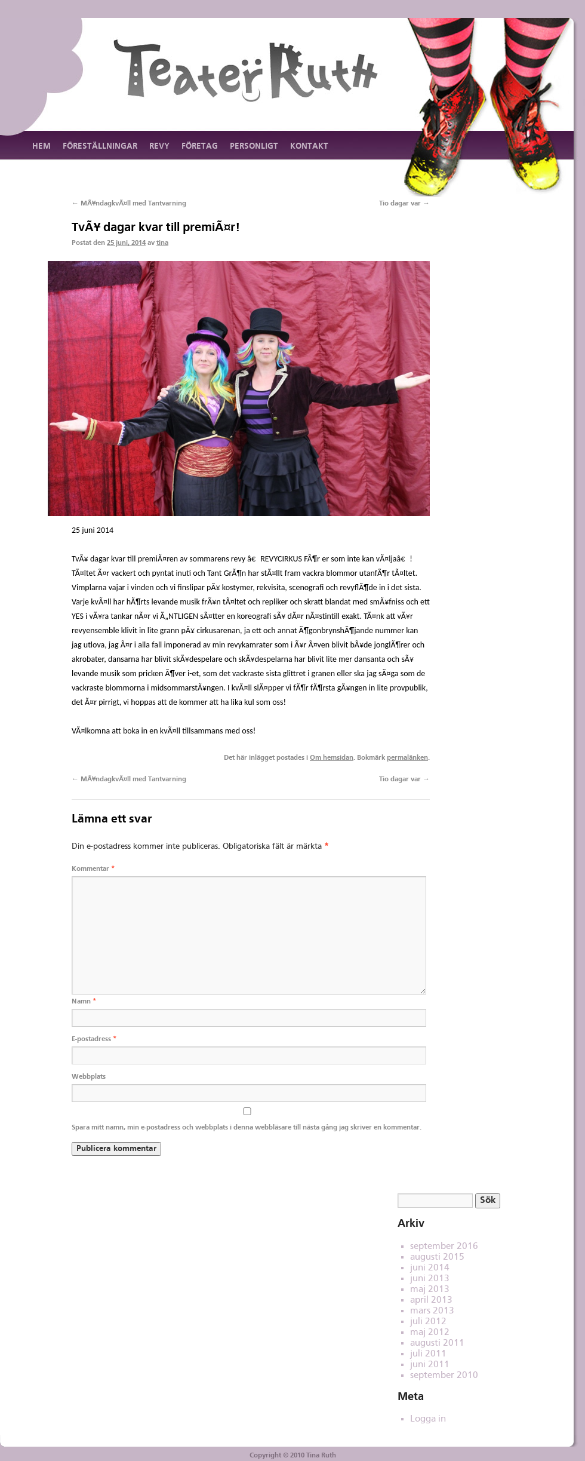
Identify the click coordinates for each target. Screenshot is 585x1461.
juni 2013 (429, 1279)
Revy (159, 146)
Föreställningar (100, 146)
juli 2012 (428, 1322)
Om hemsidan (331, 758)
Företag (199, 146)
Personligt (254, 146)
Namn (84, 1001)
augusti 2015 (437, 1257)
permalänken (407, 758)
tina (162, 243)
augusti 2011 (437, 1343)
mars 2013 (432, 1311)
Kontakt (309, 146)
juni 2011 (429, 1365)
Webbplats (89, 1077)
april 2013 (431, 1300)
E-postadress (94, 1039)
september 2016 (444, 1246)
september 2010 (444, 1375)
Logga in (428, 1419)
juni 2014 (429, 1268)
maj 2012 (429, 1332)
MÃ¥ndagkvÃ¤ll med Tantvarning (129, 203)
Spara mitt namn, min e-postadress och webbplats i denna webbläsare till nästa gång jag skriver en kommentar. (246, 1127)
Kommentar (93, 869)
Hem (41, 146)
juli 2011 (428, 1354)
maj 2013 (429, 1289)
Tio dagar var (404, 203)
